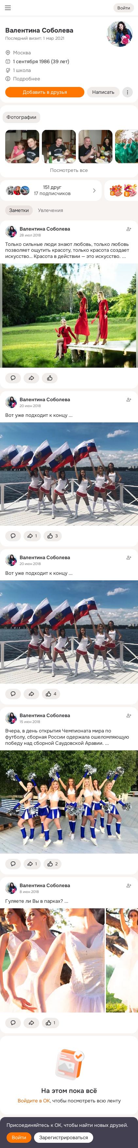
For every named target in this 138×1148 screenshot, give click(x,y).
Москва (22, 53)
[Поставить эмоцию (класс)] (50, 378)
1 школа (22, 70)
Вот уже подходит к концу (36, 415)
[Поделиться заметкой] (31, 378)
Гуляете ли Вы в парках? (34, 901)
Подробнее (26, 78)
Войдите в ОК (34, 1101)
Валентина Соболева (39, 30)
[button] (21, 117)
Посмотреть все (69, 170)
